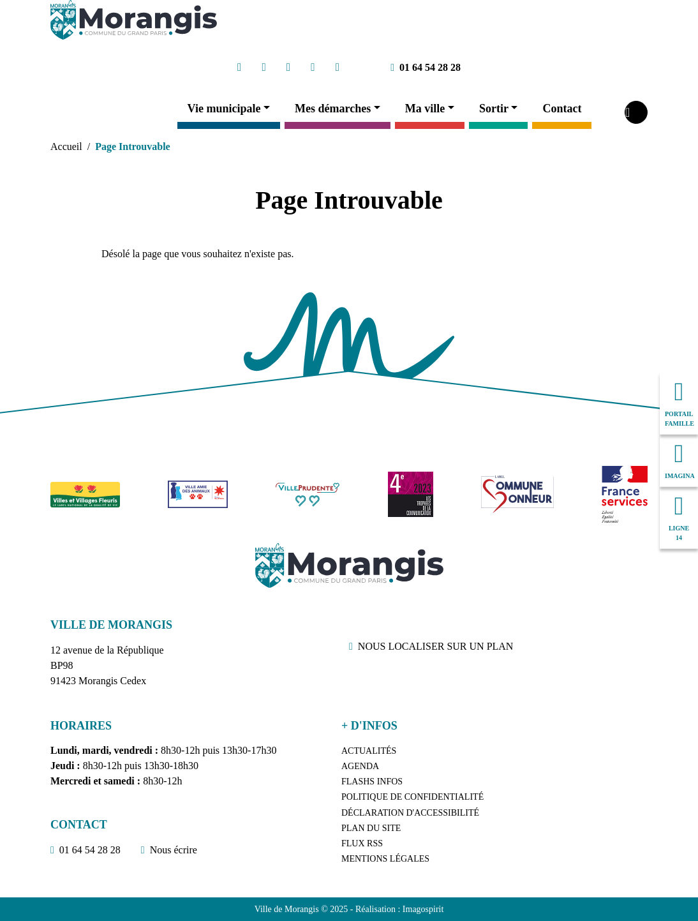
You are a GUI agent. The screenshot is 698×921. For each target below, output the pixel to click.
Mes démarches (333, 108)
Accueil (66, 146)
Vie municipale (224, 108)
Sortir (494, 108)
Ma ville (425, 108)
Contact (561, 108)
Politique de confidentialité (412, 797)
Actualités (368, 751)
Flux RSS (362, 843)
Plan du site (371, 828)
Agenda (360, 766)
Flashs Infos (372, 781)
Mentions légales (385, 859)
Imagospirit (423, 909)
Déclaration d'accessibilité (410, 813)
